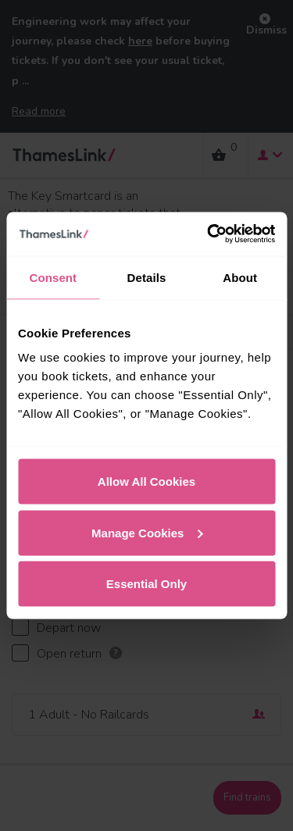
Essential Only (146, 583)
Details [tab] (146, 277)
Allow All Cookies (146, 481)
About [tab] (240, 277)
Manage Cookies (146, 532)
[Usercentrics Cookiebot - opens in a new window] (208, 234)
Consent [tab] (53, 277)
